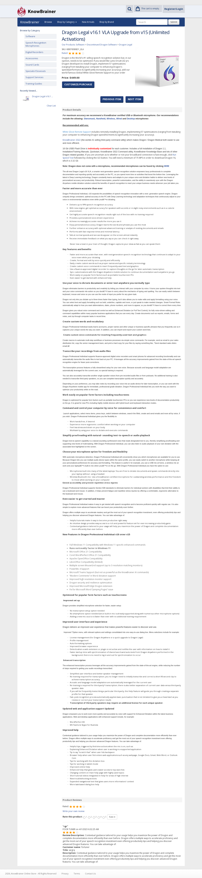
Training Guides (34, 83)
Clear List (51, 105)
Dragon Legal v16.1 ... (42, 98)
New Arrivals (88, 21)
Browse (48, 21)
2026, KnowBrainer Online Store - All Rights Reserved (30, 873)
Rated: (65, 53)
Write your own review (73, 811)
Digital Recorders (34, 52)
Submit (173, 21)
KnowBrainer (29, 22)
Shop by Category (67, 21)
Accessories (32, 58)
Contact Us (90, 873)
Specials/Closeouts (36, 71)
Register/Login (173, 8)
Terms (77, 873)
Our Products (68, 44)
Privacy (65, 873)
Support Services (34, 77)
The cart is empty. (150, 8)
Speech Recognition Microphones (36, 44)
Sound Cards (32, 64)
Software (30, 36)
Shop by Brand (106, 21)
